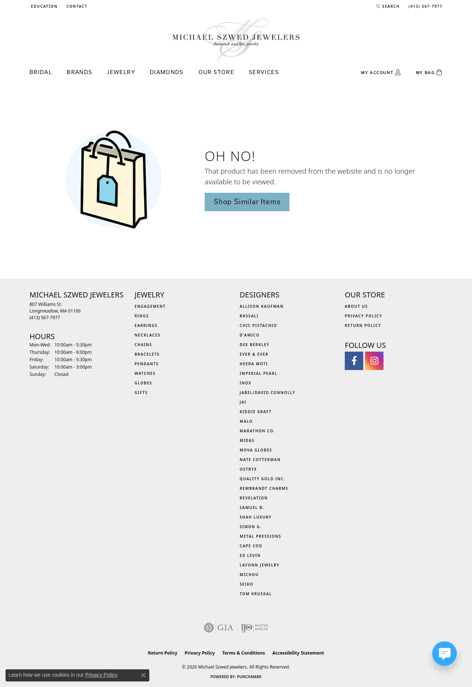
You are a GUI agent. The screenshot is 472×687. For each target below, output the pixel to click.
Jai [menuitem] (243, 402)
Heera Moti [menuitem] (254, 363)
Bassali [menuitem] (249, 315)
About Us (356, 306)
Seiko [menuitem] (246, 584)
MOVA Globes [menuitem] (256, 450)
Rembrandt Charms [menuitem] (264, 488)
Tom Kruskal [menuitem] (256, 593)
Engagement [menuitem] (150, 306)
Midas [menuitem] (247, 440)
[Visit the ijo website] (254, 627)
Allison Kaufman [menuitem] (262, 306)
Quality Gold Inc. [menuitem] (262, 478)
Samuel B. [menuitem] (252, 507)
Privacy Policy (363, 315)
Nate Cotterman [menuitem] (260, 459)
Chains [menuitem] (143, 344)
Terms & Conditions (243, 653)
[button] (44, 6)
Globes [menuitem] (143, 383)
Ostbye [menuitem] (248, 469)
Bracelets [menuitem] (147, 354)
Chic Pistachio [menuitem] (258, 325)
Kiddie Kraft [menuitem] (256, 411)
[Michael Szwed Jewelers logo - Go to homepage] (236, 39)
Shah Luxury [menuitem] (256, 517)
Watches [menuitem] (145, 373)
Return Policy (363, 325)
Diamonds (167, 72)
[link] (76, 6)
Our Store (216, 72)
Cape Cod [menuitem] (251, 545)
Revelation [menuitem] (254, 498)
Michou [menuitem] (249, 574)
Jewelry (121, 72)
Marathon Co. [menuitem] (257, 430)
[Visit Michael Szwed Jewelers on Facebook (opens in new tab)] (354, 361)
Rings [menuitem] (142, 315)
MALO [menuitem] (246, 421)
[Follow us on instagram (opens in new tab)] (374, 361)
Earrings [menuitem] (146, 325)
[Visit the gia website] (218, 627)
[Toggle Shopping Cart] (429, 72)
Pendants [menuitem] (147, 363)
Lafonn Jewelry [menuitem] (260, 565)
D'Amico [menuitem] (250, 335)
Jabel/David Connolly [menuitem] (267, 392)
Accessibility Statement (298, 653)
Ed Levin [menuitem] (250, 555)
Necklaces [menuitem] (147, 335)
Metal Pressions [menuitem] (260, 536)
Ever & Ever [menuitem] (254, 354)
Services (264, 72)
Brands (79, 72)
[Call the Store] (45, 317)
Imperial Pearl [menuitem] (258, 373)
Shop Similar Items (247, 202)
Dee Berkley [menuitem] (255, 344)
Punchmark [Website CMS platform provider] (249, 676)
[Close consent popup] (143, 675)
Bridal (41, 72)
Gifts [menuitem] (141, 392)
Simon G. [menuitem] (251, 526)
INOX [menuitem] (245, 383)
